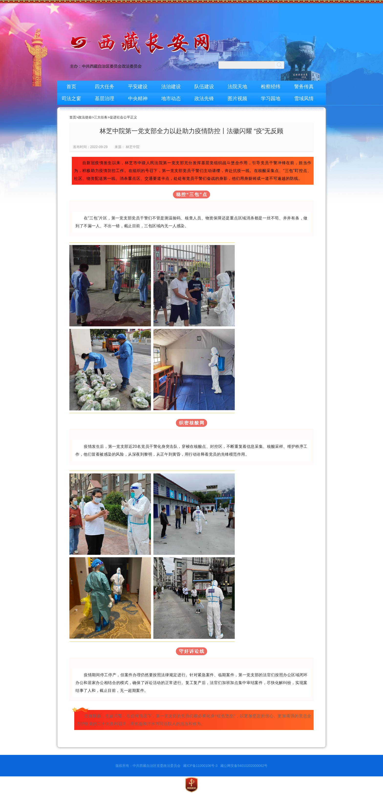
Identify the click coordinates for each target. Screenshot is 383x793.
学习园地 (270, 98)
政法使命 (85, 117)
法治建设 (171, 86)
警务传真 (304, 86)
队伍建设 (204, 86)
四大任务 (104, 86)
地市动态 (171, 98)
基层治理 (104, 98)
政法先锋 (204, 98)
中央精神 (138, 98)
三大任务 (100, 117)
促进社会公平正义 (123, 117)
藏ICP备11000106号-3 (200, 766)
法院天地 (237, 86)
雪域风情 (304, 98)
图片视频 (237, 98)
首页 (71, 86)
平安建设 (138, 86)
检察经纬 (270, 86)
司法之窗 (71, 98)
